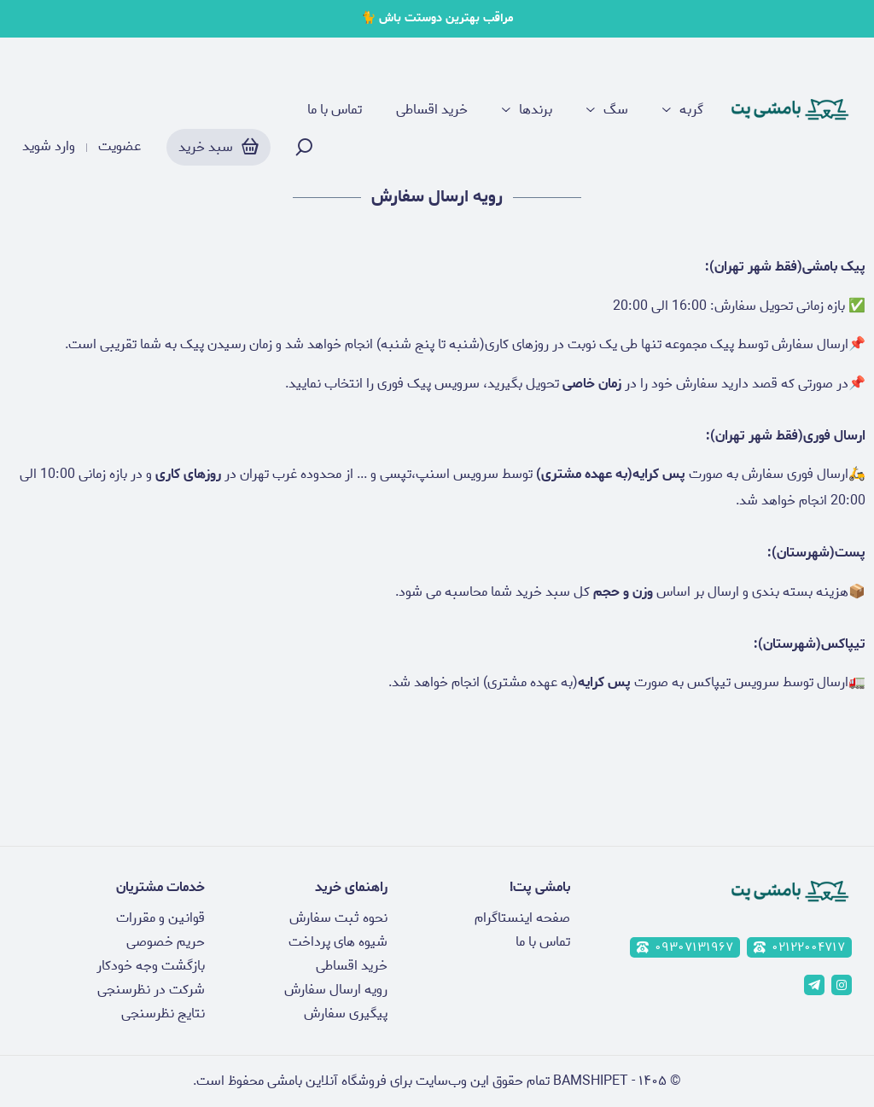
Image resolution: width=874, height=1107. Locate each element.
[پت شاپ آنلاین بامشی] (790, 110)
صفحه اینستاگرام (522, 917)
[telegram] (814, 985)
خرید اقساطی (432, 110)
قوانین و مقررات (160, 917)
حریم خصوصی (165, 941)
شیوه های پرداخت (337, 941)
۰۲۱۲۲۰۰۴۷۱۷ (799, 947)
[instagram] (841, 985)
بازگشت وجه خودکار (150, 965)
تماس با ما (334, 110)
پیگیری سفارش (345, 1013)
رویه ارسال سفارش (335, 989)
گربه (691, 110)
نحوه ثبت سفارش (338, 917)
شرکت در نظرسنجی (151, 989)
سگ (615, 110)
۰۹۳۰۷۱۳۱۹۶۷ (685, 947)
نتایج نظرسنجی (163, 1013)
